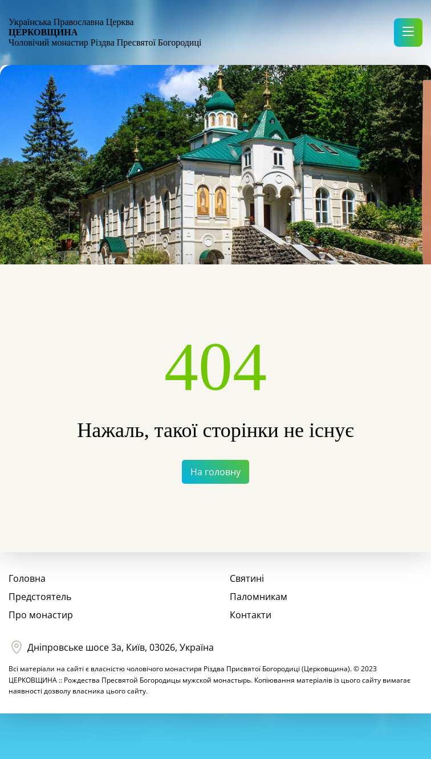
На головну (215, 472)
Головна (27, 578)
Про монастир (41, 615)
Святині (247, 578)
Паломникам (258, 596)
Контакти (250, 615)
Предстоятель (40, 596)
